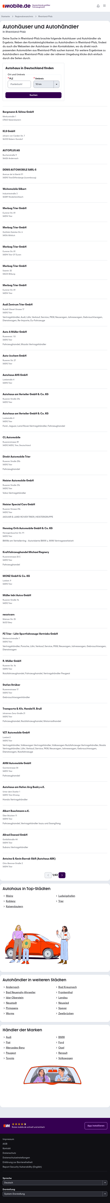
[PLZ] (19, 84)
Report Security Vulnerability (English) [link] (22, 1167)
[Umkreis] (46, 84)
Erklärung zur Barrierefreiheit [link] (18, 1162)
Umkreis (39, 78)
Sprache (7, 1178)
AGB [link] (5, 1144)
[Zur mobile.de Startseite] (27, 6)
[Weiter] (62, 875)
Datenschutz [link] (9, 1153)
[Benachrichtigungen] (98, 6)
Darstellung (9, 1189)
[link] (18, 304)
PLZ (10, 78)
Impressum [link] (8, 1139)
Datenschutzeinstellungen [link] (16, 1157)
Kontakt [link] (7, 1148)
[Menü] (104, 6)
